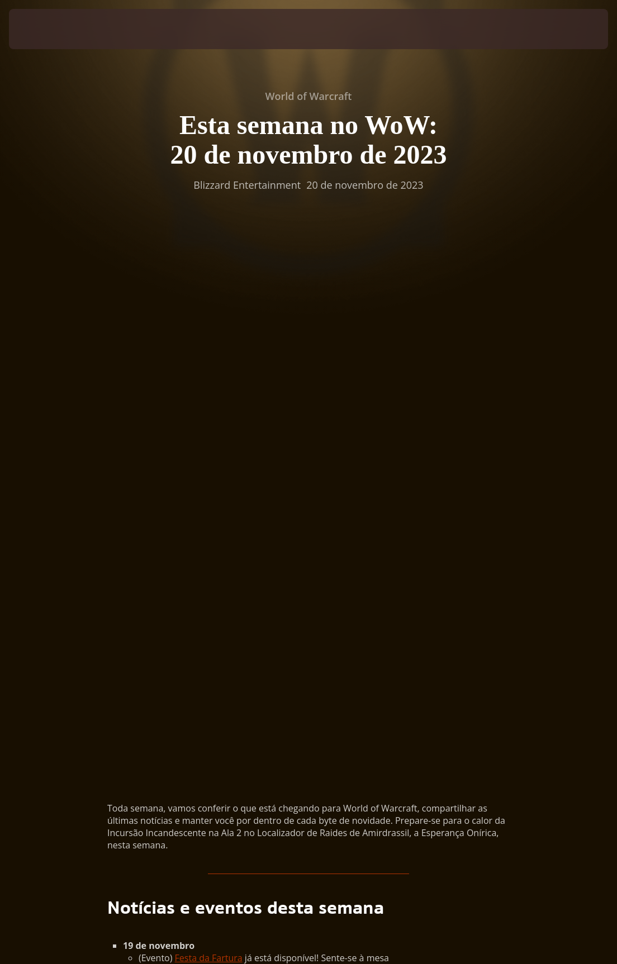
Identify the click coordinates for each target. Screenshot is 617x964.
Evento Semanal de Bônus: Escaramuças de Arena (278, 505)
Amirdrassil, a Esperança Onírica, (384, 468)
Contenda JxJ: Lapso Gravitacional (244, 493)
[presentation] (42, 29)
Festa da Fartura (209, 432)
